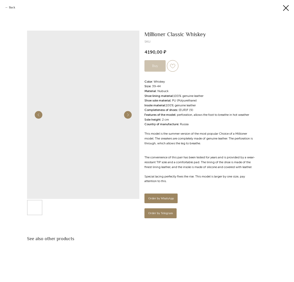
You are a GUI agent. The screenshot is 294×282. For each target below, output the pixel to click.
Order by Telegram (160, 213)
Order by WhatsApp (161, 198)
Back (12, 7)
